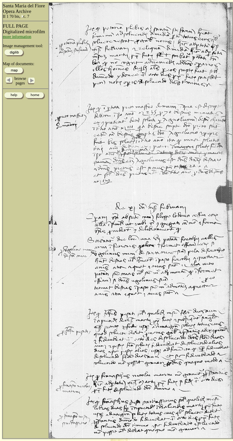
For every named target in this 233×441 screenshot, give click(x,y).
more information (17, 36)
